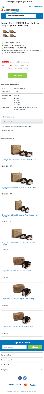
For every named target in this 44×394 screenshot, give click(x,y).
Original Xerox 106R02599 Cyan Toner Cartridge (17, 271)
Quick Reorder (27, 2)
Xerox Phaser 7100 (7, 130)
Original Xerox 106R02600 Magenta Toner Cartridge (18, 299)
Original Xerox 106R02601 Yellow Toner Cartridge (17, 326)
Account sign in (10, 2)
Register (19, 2)
